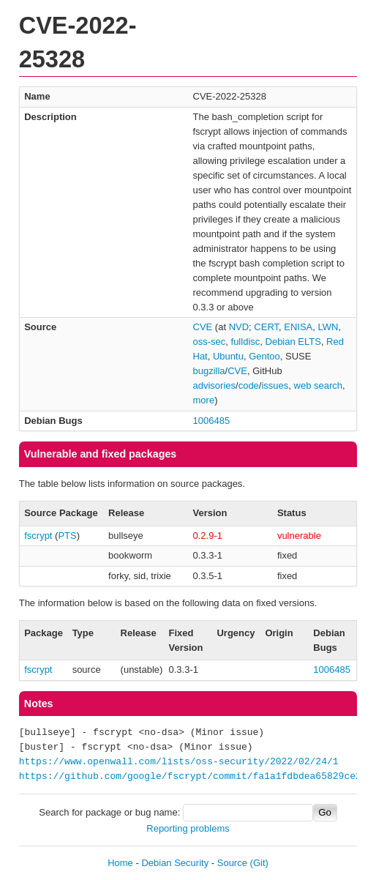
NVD (239, 326)
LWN (328, 326)
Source (232, 862)
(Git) (259, 862)
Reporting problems (187, 828)
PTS (67, 535)
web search (318, 385)
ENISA (298, 326)
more (204, 400)
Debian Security (174, 862)
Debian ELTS (293, 341)
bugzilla (209, 370)
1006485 (211, 420)
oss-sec (209, 341)
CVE (203, 326)
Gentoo (264, 356)
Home (120, 862)
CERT (266, 326)
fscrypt (38, 535)
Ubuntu (228, 356)
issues (274, 385)
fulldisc (245, 341)
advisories (214, 385)
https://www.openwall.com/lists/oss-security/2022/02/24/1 (179, 762)
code (248, 385)
